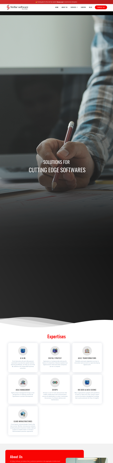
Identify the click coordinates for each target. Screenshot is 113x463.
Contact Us (101, 7)
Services (74, 7)
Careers (83, 7)
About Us (64, 7)
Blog (90, 7)
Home (56, 7)
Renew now (60, 2)
